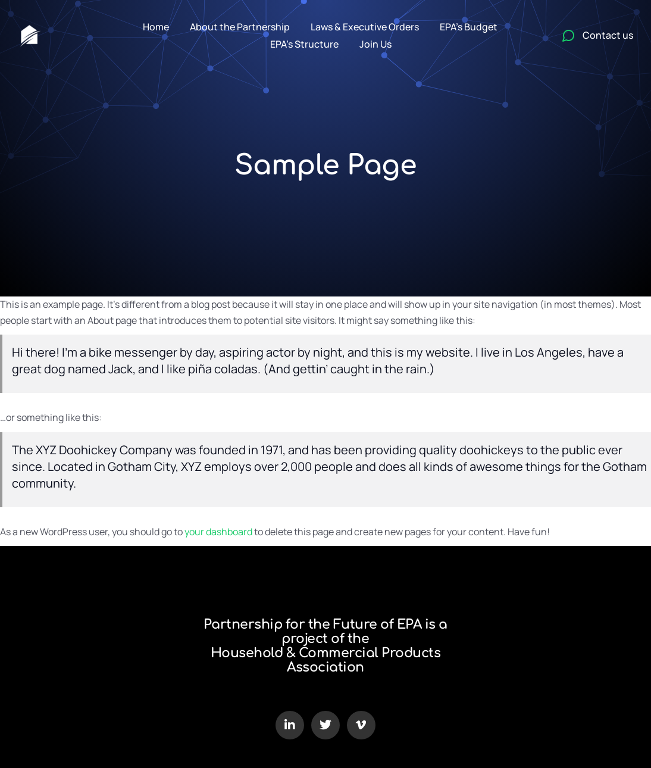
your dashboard (218, 531)
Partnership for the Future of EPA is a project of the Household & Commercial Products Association (325, 646)
